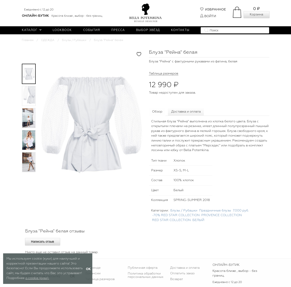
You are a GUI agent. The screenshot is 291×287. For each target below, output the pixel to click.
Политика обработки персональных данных (145, 276)
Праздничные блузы (215, 211)
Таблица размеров (100, 279)
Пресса (118, 30)
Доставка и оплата (186, 111)
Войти (208, 16)
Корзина (256, 14)
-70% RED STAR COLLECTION (176, 215)
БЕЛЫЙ (198, 220)
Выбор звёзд (148, 30)
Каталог (32, 30)
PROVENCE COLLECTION (221, 215)
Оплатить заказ (182, 273)
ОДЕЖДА (47, 40)
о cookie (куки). (37, 278)
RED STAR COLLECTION (171, 220)
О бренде (93, 268)
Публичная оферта (142, 268)
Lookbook (62, 30)
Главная (27, 40)
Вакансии (93, 273)
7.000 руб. (241, 211)
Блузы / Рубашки (74, 40)
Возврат (176, 279)
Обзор (157, 111)
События (91, 30)
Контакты (180, 30)
